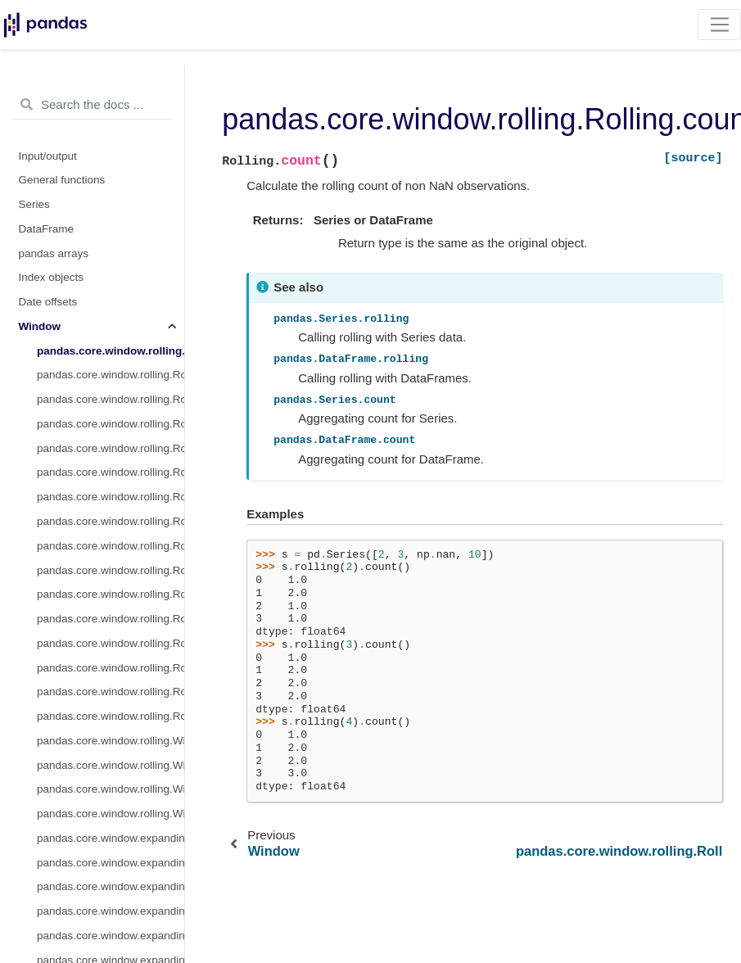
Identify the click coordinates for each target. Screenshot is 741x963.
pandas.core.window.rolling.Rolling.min (110, 497)
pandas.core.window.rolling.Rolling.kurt (110, 619)
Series (34, 204)
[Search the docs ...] (92, 105)
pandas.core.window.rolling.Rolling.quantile (110, 691)
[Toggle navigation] (719, 24)
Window (40, 326)
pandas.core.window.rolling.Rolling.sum (110, 374)
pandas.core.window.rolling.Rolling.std (110, 472)
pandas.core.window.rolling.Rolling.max (110, 521)
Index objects (51, 277)
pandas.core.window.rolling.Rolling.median (110, 424)
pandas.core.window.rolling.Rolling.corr (110, 546)
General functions (62, 180)
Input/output (48, 156)
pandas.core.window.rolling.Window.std (110, 813)
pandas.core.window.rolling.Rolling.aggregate (110, 668)
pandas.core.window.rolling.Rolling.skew (110, 594)
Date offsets (48, 302)
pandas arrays (54, 253)
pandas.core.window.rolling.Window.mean (110, 741)
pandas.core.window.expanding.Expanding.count (110, 838)
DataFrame (47, 229)
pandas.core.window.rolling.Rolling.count (110, 351)
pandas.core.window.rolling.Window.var (110, 789)
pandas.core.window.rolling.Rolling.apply (110, 643)
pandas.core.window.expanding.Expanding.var (110, 935)
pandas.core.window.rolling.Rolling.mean (110, 399)
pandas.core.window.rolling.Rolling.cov (110, 570)
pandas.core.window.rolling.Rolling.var (110, 448)
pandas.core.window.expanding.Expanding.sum (110, 863)
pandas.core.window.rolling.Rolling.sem (110, 716)
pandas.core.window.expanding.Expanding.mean (110, 886)
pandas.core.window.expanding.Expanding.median (110, 911)
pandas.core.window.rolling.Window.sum (110, 765)
